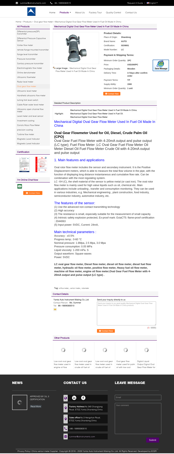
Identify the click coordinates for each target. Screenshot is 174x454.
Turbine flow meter (25, 134)
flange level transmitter (27, 54)
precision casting (25, 129)
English (153, 3)
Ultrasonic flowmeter (26, 77)
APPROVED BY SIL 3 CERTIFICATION (39, 398)
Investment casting (25, 120)
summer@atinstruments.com (33, 3)
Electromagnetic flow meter (29, 68)
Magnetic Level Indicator (28, 139)
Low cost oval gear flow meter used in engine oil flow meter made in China (62, 367)
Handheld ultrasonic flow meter (31, 95)
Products (64, 12)
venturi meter (75, 288)
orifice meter (64, 288)
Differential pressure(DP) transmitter (28, 32)
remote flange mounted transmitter (33, 49)
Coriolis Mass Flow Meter (28, 125)
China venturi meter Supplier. (45, 451)
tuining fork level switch (27, 100)
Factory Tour (95, 12)
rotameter (85, 288)
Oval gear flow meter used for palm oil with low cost (125, 364)
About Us (80, 12)
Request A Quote (135, 3)
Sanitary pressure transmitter (30, 63)
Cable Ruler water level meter (30, 104)
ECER (153, 451)
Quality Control (113, 12)
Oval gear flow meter (43, 21)
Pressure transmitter (26, 59)
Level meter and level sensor (30, 116)
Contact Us (131, 12)
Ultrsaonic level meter (27, 91)
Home (52, 12)
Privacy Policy (24, 451)
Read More (36, 406)
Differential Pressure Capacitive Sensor (31, 39)
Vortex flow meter (25, 45)
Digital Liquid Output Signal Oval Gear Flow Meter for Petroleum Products (146, 365)
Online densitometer (26, 72)
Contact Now (113, 94)
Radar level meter (25, 81)
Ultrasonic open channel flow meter (30, 110)
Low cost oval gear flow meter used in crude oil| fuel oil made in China (83, 365)
